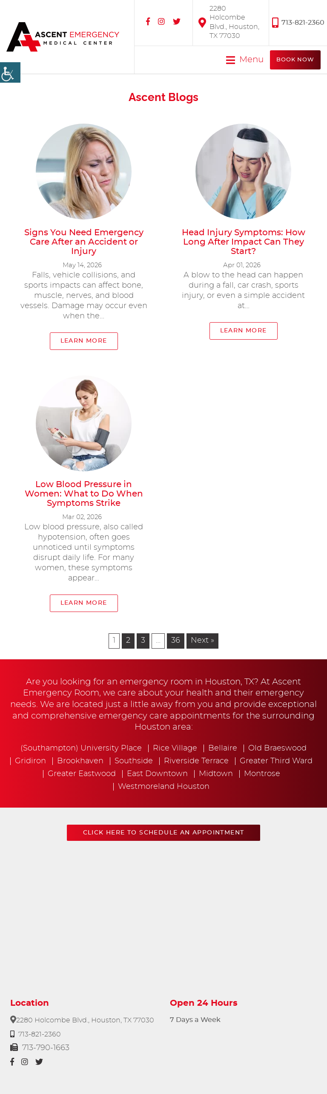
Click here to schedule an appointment (163, 833)
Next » (202, 640)
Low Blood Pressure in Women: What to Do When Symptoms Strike (84, 494)
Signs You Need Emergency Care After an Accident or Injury (83, 242)
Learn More (83, 341)
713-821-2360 (298, 22)
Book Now (295, 60)
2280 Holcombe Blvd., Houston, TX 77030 (228, 22)
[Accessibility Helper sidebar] (10, 72)
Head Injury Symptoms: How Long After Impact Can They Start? (243, 242)
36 (175, 640)
